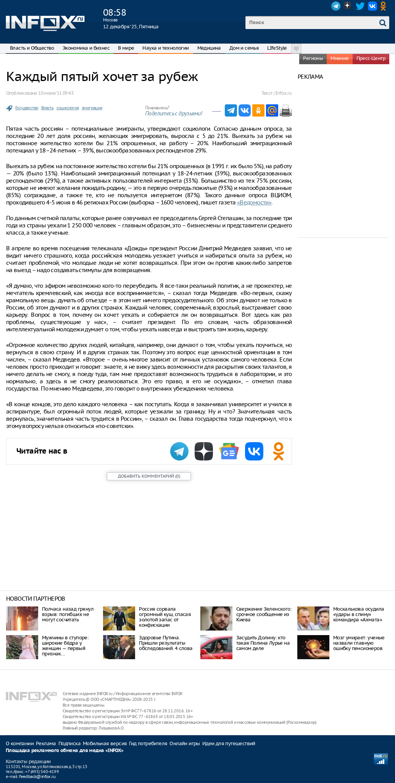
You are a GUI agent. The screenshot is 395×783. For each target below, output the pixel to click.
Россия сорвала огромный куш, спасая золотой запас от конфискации (165, 617)
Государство (26, 107)
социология (67, 107)
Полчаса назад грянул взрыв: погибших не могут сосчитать (68, 614)
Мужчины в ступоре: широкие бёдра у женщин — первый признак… (65, 645)
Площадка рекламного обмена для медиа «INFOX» (65, 751)
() (149, 476)
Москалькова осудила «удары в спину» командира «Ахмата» (358, 614)
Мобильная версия (105, 743)
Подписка (69, 743)
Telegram (335, 6)
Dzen (348, 6)
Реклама (46, 743)
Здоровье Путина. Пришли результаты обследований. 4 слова (165, 643)
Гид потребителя (148, 743)
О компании (20, 743)
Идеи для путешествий (228, 743)
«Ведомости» (254, 202)
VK (372, 6)
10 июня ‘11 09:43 (55, 93)
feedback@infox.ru (37, 776)
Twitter (360, 6)
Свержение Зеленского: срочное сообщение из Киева (264, 614)
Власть (47, 107)
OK (384, 6)
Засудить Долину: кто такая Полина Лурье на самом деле (263, 643)
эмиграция (92, 107)
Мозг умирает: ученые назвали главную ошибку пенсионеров (359, 643)
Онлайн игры (184, 743)
